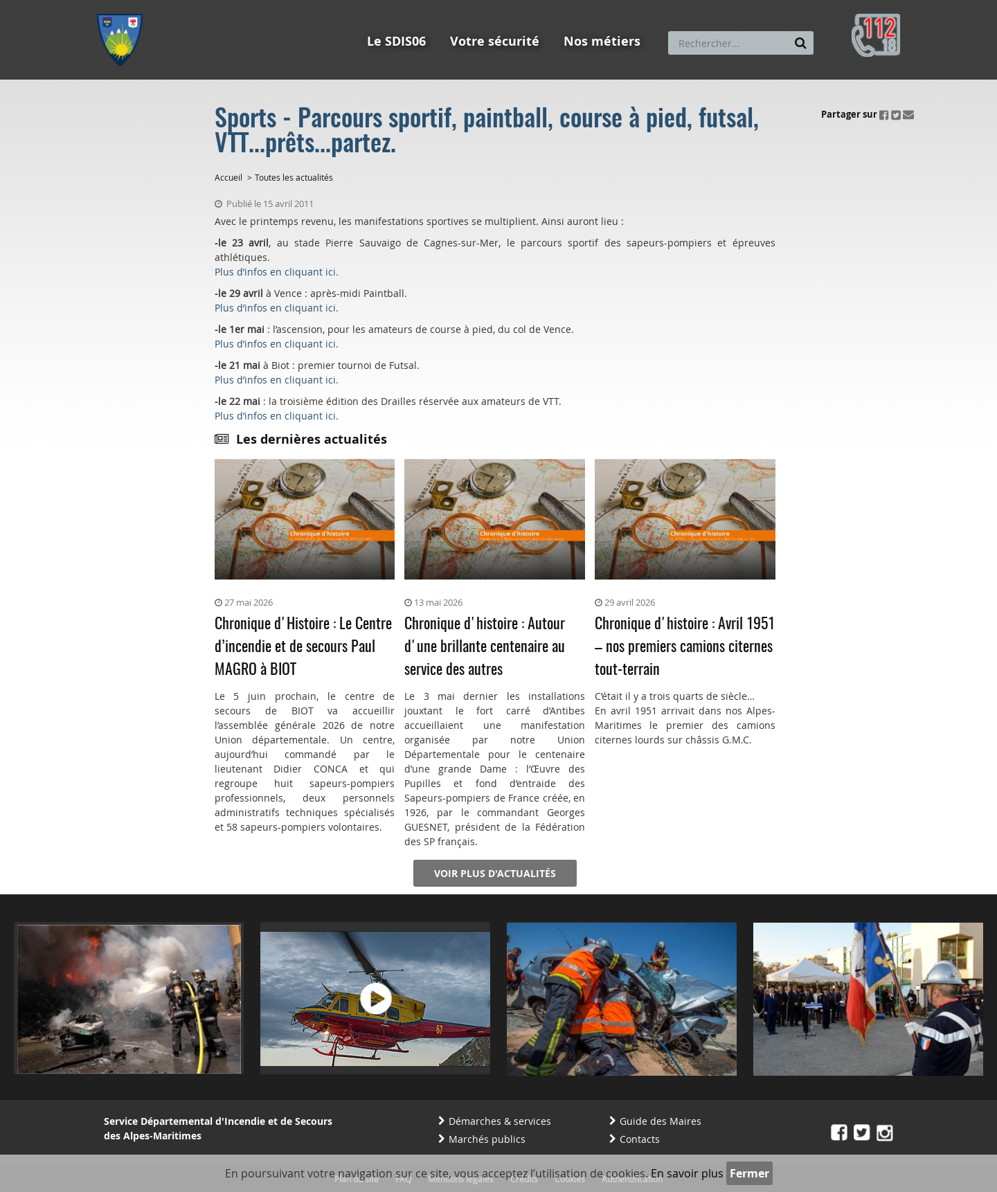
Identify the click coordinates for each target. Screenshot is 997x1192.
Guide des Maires (660, 1121)
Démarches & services (500, 1121)
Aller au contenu (198, 6)
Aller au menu (124, 6)
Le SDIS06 (396, 41)
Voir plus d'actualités (495, 873)
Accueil (228, 177)
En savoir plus (687, 1173)
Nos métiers (602, 41)
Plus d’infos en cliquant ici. (277, 271)
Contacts (640, 1139)
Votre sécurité (494, 41)
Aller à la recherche (283, 6)
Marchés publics (487, 1139)
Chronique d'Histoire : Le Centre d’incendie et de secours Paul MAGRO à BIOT (303, 647)
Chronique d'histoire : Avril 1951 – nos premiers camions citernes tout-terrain (685, 647)
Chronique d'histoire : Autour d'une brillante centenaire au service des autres (484, 647)
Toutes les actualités (294, 177)
